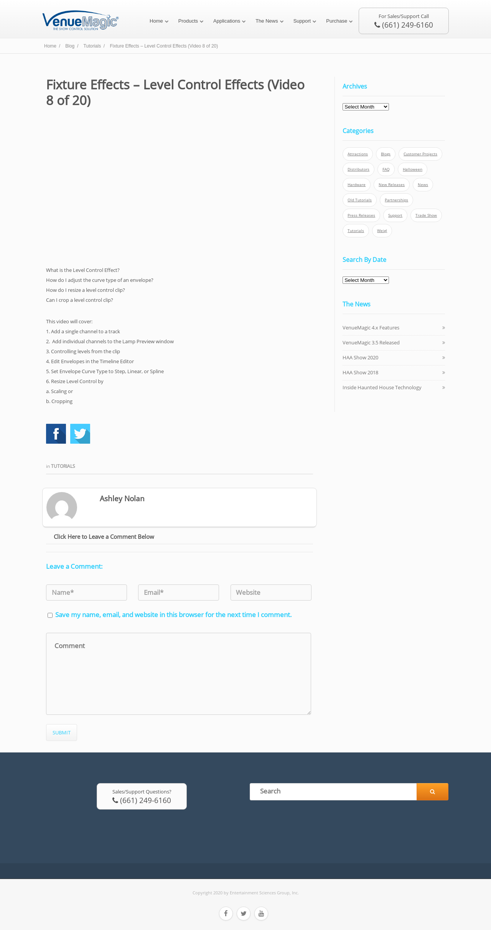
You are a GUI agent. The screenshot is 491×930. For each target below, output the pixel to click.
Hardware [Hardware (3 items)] (357, 184)
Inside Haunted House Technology (382, 387)
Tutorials (63, 466)
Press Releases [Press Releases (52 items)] (361, 215)
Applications (226, 21)
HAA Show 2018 (360, 372)
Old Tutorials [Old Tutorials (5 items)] (360, 200)
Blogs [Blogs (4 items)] (385, 153)
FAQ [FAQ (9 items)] (386, 169)
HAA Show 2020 (360, 357)
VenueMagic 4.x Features (371, 327)
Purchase (336, 21)
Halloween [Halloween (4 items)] (412, 169)
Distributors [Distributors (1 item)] (358, 169)
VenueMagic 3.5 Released (371, 342)
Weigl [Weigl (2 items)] (382, 230)
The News (266, 21)
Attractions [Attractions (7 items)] (358, 153)
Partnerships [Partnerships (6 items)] (396, 200)
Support (302, 21)
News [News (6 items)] (423, 184)
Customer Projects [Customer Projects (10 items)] (420, 153)
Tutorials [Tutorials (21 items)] (356, 230)
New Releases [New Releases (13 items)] (392, 184)
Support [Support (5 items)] (395, 215)
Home (156, 21)
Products (188, 21)
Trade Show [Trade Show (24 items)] (426, 215)
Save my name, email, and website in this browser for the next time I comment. (173, 614)
